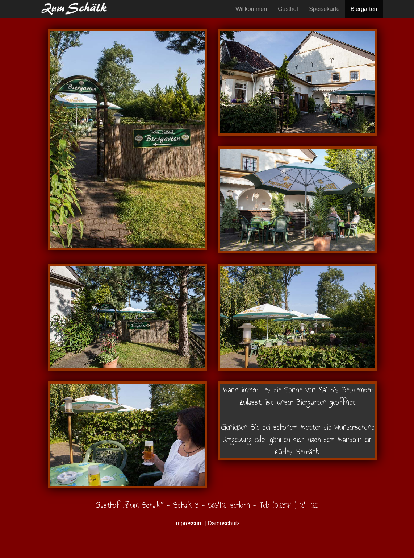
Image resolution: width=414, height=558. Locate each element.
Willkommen (251, 9)
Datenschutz (224, 523)
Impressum (188, 523)
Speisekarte (324, 9)
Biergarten (364, 9)
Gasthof (288, 9)
